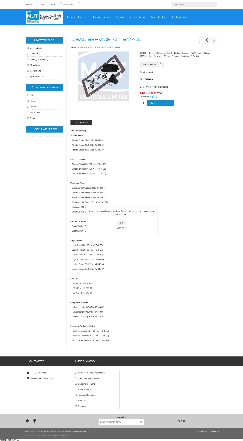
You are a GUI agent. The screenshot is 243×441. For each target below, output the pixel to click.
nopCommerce (212, 431)
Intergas (34, 107)
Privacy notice (84, 389)
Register (29, 4)
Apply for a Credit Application (91, 373)
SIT (31, 95)
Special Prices (36, 76)
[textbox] (191, 4)
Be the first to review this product (154, 87)
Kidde (32, 101)
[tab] (81, 122)
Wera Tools (35, 112)
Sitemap (82, 406)
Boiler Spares (36, 48)
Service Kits (35, 71)
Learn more (121, 228)
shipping (153, 96)
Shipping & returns (86, 384)
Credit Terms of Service (89, 378)
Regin (32, 118)
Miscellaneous (36, 65)
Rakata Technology (81, 431)
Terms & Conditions (87, 395)
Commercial (35, 53)
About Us (82, 400)
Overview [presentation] (81, 123)
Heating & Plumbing (39, 59)
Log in (41, 4)
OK (121, 223)
